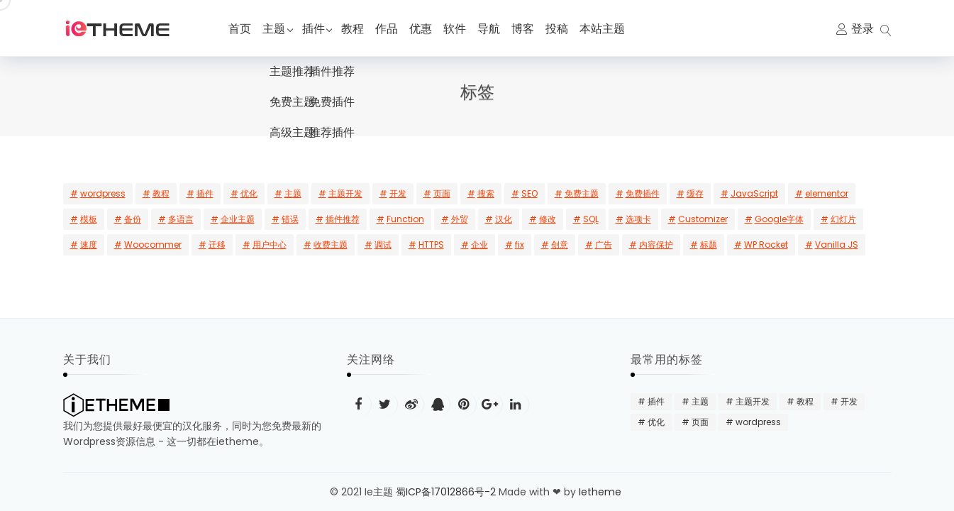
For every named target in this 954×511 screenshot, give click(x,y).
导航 (495, 29)
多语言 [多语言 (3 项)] (181, 219)
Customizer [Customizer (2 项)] (703, 219)
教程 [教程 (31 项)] (161, 193)
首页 (239, 29)
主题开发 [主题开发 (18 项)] (345, 193)
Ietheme (601, 492)
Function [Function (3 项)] (405, 219)
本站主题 (608, 29)
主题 (273, 29)
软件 (461, 29)
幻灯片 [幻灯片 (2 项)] (843, 219)
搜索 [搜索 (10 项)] (485, 193)
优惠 (427, 29)
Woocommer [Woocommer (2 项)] (153, 244)
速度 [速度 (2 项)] (88, 244)
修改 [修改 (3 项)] (547, 219)
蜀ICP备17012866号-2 (446, 492)
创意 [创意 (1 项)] (559, 244)
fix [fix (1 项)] (519, 244)
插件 (316, 29)
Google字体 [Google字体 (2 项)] (779, 219)
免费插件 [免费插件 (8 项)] (643, 193)
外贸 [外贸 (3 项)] (459, 219)
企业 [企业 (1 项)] (479, 244)
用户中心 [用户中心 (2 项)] (270, 244)
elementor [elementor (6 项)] (826, 193)
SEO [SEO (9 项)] (529, 193)
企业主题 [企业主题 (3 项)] (238, 219)
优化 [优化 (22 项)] (248, 193)
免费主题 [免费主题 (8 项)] (582, 193)
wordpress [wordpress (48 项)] (103, 193)
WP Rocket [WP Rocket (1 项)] (766, 244)
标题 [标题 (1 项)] (708, 244)
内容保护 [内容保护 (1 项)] (656, 244)
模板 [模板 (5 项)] (88, 219)
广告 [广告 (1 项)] (603, 244)
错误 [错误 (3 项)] (290, 219)
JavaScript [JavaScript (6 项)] (754, 193)
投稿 (563, 29)
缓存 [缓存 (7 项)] (695, 193)
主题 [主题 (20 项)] (292, 193)
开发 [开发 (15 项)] (397, 193)
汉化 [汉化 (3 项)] (503, 219)
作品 (393, 29)
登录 (862, 29)
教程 (359, 29)
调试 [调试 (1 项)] (383, 244)
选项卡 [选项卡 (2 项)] (638, 219)
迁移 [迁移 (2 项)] (217, 244)
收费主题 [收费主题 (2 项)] (331, 244)
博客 (529, 29)
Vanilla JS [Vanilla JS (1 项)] (836, 244)
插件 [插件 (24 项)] (204, 193)
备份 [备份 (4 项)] (132, 219)
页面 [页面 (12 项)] (441, 193)
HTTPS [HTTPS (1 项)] (431, 244)
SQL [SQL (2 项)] (591, 219)
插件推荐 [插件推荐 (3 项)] (343, 219)
